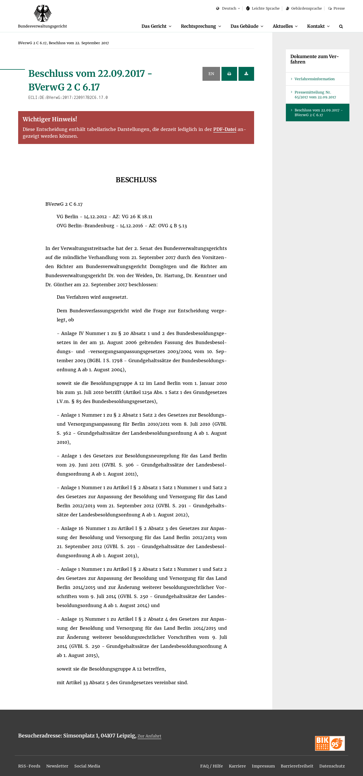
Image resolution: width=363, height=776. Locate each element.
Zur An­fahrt (150, 736)
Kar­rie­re (229, 762)
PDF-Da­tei (224, 129)
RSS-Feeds (30, 762)
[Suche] (342, 26)
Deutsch (226, 8)
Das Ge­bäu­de (239, 26)
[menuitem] (146, 26)
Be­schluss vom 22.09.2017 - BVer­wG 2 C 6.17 (319, 112)
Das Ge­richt (143, 26)
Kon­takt (314, 26)
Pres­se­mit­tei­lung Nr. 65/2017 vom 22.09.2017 (315, 94)
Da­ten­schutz (330, 762)
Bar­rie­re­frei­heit (292, 762)
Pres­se (336, 8)
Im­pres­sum (256, 762)
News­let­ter (61, 762)
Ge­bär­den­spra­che (304, 8)
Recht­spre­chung (191, 26)
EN (211, 74)
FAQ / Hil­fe (201, 762)
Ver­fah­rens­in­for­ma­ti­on (315, 79)
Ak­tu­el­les (280, 26)
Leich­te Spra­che (263, 8)
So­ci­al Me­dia (94, 762)
